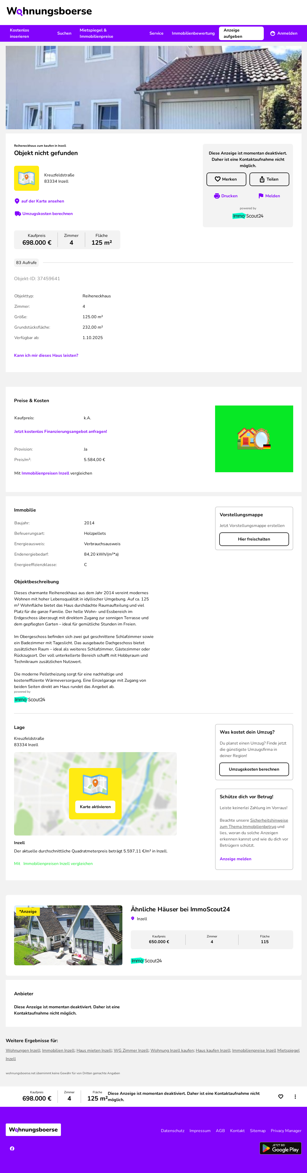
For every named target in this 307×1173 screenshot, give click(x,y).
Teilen (272, 179)
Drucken (229, 196)
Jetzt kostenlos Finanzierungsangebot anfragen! (60, 431)
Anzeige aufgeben (233, 33)
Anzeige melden (235, 859)
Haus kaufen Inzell (213, 1050)
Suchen (64, 33)
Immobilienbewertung (193, 33)
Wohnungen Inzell (23, 1050)
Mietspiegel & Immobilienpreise (96, 33)
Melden (272, 196)
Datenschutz (172, 1131)
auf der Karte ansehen (42, 201)
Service (156, 33)
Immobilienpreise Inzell (254, 1050)
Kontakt (237, 1131)
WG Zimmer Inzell (131, 1050)
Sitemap (258, 1131)
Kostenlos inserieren (19, 33)
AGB (220, 1131)
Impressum (200, 1131)
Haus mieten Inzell (94, 1050)
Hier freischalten (254, 539)
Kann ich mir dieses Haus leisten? (46, 355)
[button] (295, 1096)
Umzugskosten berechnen (47, 214)
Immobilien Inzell (58, 1050)
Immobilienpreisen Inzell (45, 473)
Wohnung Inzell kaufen (172, 1050)
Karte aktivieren (95, 807)
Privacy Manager (286, 1131)
